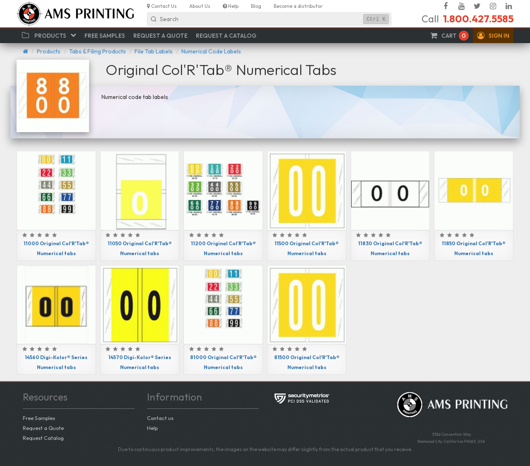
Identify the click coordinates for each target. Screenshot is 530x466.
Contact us (160, 418)
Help (152, 428)
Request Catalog (43, 438)
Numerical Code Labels (211, 51)
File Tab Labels (154, 51)
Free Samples (39, 418)
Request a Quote (43, 428)
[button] (493, 35)
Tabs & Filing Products (97, 51)
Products (48, 51)
